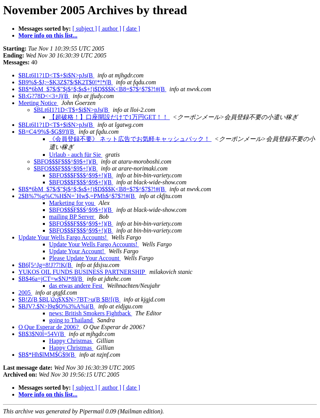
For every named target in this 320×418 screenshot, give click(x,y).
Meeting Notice (38, 103)
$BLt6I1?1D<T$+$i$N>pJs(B (56, 75)
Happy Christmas (71, 341)
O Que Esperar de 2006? (49, 327)
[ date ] (131, 28)
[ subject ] (84, 28)
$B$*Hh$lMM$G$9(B (47, 354)
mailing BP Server (72, 216)
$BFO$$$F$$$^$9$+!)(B (66, 161)
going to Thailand (71, 320)
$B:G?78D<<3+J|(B (44, 96)
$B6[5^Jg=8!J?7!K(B (45, 265)
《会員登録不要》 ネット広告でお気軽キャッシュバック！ (130, 139)
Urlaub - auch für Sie (75, 154)
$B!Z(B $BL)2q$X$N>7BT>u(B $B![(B (69, 299)
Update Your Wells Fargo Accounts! (63, 237)
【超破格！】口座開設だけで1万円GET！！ (109, 117)
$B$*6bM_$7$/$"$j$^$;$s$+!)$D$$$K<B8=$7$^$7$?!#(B (92, 89)
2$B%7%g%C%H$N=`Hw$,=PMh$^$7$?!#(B (77, 196)
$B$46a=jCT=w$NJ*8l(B (51, 278)
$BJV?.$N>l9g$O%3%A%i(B (56, 306)
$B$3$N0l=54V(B (42, 334)
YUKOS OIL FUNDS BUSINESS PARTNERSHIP (82, 272)
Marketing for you (72, 203)
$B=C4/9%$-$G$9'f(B (46, 131)
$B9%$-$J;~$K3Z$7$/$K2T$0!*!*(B (65, 82)
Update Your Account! (77, 251)
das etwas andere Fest (76, 285)
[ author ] (109, 28)
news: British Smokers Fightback (90, 313)
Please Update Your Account (85, 258)
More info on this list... (47, 35)
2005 (25, 292)
